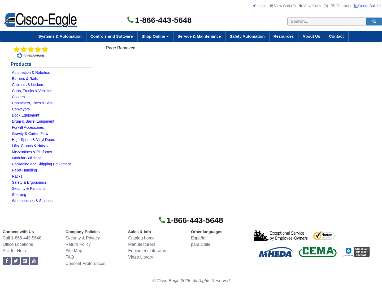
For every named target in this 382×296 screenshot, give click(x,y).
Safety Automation (247, 36)
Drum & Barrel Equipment (33, 121)
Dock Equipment (25, 115)
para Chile (200, 244)
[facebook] (7, 261)
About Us (311, 36)
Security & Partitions (28, 188)
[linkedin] (25, 261)
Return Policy (78, 244)
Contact (336, 36)
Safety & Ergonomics (29, 182)
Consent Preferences (85, 263)
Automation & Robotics (31, 72)
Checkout (341, 6)
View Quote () (313, 6)
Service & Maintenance (199, 36)
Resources (284, 36)
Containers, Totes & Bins (32, 103)
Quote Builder (367, 6)
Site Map (74, 250)
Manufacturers (141, 244)
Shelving (19, 194)
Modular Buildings (26, 158)
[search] (374, 21)
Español (198, 238)
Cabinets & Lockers (28, 85)
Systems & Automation (60, 36)
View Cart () (283, 6)
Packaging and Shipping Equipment (41, 164)
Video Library (140, 257)
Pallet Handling (24, 170)
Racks (17, 176)
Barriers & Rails (25, 78)
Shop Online (155, 36)
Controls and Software (111, 36)
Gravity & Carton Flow (30, 133)
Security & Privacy (83, 238)
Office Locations (18, 244)
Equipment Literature (148, 250)
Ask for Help (14, 250)
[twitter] (16, 261)
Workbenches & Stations (32, 201)
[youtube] (34, 261)
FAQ (70, 257)
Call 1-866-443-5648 (22, 238)
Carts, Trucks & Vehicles (32, 91)
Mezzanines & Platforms (32, 152)
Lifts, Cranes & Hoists (30, 146)
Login (259, 6)
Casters (18, 97)
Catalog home (141, 238)
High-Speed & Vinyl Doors (33, 140)
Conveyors (21, 109)
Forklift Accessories (28, 127)
